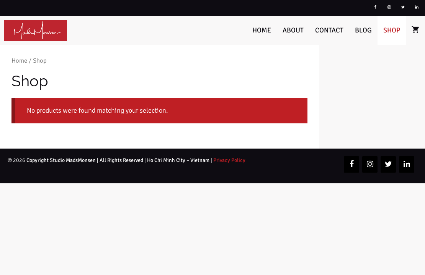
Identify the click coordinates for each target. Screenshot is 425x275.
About (293, 30)
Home (261, 30)
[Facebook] (375, 7)
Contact (329, 30)
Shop (391, 30)
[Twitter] (402, 7)
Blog (363, 30)
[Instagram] (389, 7)
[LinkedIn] (416, 7)
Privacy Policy (229, 160)
